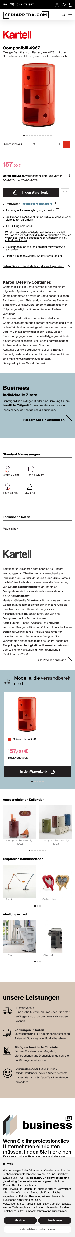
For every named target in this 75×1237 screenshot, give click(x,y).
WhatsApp (58, 247)
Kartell (61, 232)
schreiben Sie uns (16, 240)
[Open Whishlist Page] (64, 5)
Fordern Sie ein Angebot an (44, 420)
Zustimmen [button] (55, 1220)
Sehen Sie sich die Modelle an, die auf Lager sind (33, 266)
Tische (25, 623)
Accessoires (38, 623)
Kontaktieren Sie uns (50, 256)
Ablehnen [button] (20, 1220)
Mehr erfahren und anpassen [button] (37, 1229)
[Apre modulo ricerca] (63, 15)
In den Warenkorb (30, 192)
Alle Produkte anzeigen (52, 660)
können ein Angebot (22, 217)
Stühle (15, 623)
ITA (5, 4)
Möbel (56, 623)
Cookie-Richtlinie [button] (13, 1185)
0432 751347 (25, 5)
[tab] (24, 135)
